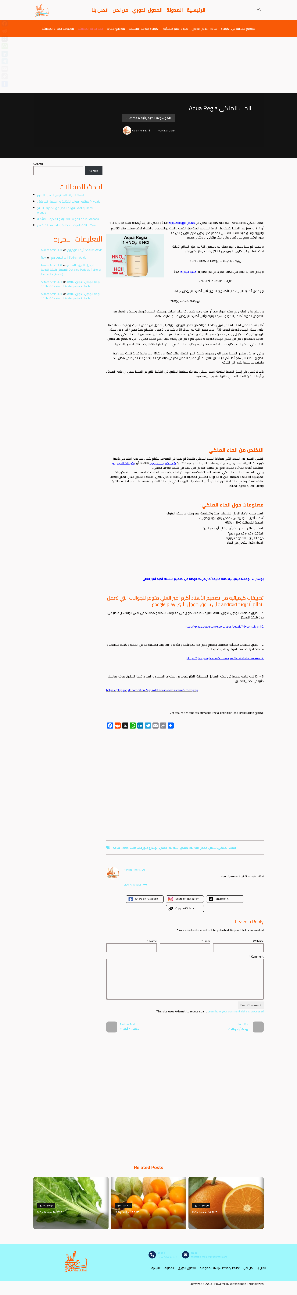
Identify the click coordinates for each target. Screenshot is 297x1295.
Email (205, 941)
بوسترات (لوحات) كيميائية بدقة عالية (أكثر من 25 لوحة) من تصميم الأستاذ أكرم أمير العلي (203, 579)
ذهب (133, 848)
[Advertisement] (148, 64)
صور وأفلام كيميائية (175, 28)
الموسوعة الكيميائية (90, 28)
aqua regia (120, 848)
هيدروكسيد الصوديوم (162, 463)
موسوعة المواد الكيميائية (58, 28)
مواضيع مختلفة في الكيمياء (238, 28)
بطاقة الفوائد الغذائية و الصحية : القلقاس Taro (66, 225)
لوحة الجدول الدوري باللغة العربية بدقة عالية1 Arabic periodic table (70, 284)
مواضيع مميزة (116, 28)
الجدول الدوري (147, 10)
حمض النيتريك (178, 848)
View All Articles (135, 884)
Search (38, 164)
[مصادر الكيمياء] (41, 10)
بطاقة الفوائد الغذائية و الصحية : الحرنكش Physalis (68, 201)
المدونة (174, 10)
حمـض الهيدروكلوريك (181, 222)
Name (152, 941)
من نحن (120, 10)
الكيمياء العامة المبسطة (144, 28)
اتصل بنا (100, 10)
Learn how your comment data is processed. (210, 1011)
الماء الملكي (227, 848)
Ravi (43, 257)
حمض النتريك (198, 848)
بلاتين (212, 848)
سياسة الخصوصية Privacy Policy (220, 1267)
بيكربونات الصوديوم (123, 463)
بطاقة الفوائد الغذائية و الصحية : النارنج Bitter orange (65, 210)
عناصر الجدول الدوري (204, 28)
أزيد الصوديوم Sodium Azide (84, 250)
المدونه (169, 1267)
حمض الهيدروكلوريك (152, 848)
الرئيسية (196, 10)
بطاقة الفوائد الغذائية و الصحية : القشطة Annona (68, 219)
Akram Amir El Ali (52, 250)
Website (258, 941)
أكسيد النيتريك (188, 271)
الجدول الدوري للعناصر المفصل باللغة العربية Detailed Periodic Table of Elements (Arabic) (71, 269)
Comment (256, 956)
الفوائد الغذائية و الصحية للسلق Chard (60, 195)
